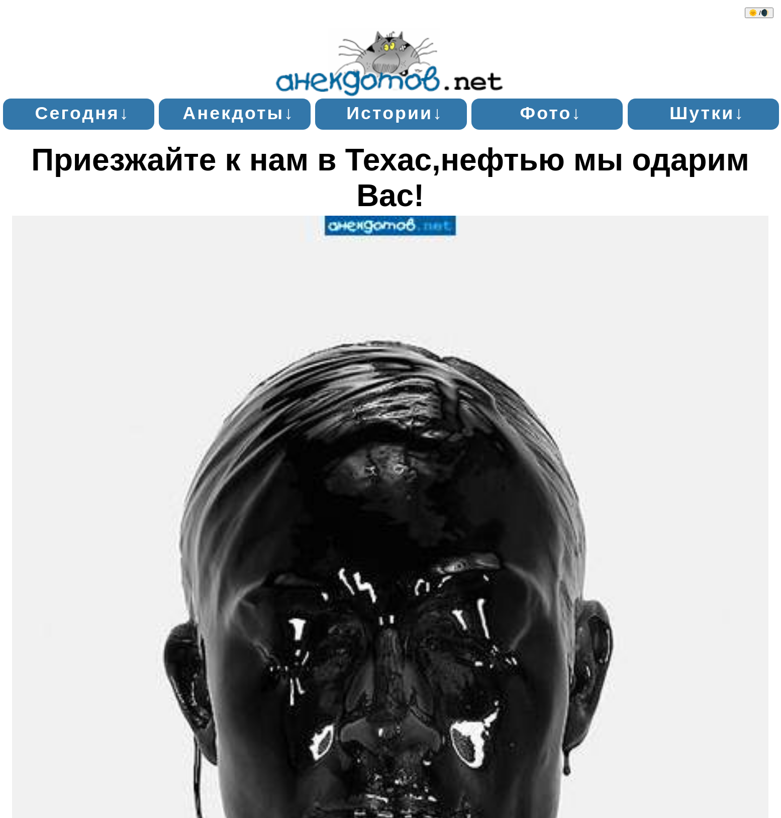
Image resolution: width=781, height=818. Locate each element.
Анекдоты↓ (239, 113)
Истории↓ (394, 113)
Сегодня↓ (82, 113)
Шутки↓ (707, 113)
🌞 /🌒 (759, 13)
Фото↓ (551, 113)
